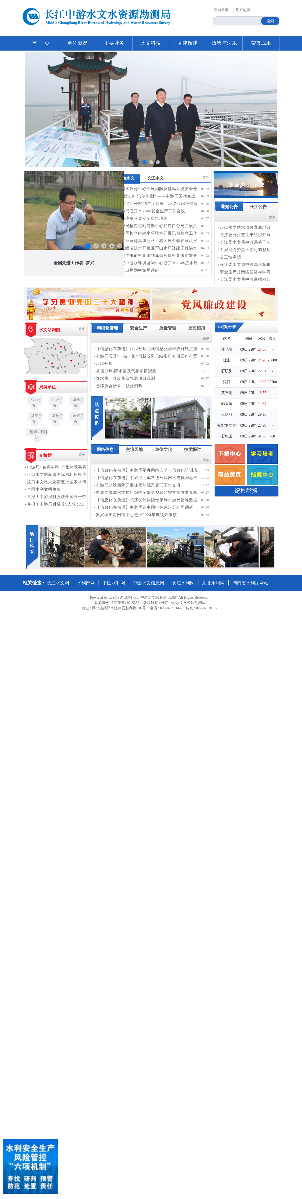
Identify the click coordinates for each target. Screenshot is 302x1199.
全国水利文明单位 (44, 489)
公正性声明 (230, 257)
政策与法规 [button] (224, 43)
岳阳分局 (78, 403)
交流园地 (134, 449)
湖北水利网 (213, 582)
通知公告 (229, 206)
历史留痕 (196, 328)
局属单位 (47, 387)
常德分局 (57, 418)
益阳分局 (36, 418)
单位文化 (163, 449)
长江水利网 (183, 582)
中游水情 (227, 327)
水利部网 (86, 582)
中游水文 (126, 178)
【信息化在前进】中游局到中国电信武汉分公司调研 (144, 507)
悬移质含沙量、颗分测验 (119, 386)
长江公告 (258, 206)
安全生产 (138, 328)
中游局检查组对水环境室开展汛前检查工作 (157, 233)
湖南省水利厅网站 (250, 582)
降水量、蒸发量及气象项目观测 (125, 378)
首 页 (41, 43)
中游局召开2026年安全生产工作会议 (151, 211)
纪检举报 (246, 490)
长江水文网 (58, 582)
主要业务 (114, 43)
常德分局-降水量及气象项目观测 (126, 371)
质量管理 (167, 328)
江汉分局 (57, 403)
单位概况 (77, 43)
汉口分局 (36, 403)
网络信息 (105, 449)
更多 (205, 177)
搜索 (270, 21)
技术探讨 (192, 449)
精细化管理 (107, 328)
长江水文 (155, 178)
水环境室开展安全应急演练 (142, 218)
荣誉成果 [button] (261, 43)
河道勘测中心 (39, 434)
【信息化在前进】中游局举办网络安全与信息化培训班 (147, 470)
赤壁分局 (78, 418)
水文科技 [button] (151, 43)
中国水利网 (114, 582)
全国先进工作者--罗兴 (74, 263)
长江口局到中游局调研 (138, 270)
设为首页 (221, 10)
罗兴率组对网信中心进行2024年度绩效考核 (136, 515)
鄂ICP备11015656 (125, 603)
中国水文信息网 (148, 582)
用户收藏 (243, 10)
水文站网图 (49, 330)
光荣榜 (45, 455)
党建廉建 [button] (187, 43)
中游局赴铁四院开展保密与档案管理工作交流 (138, 485)
